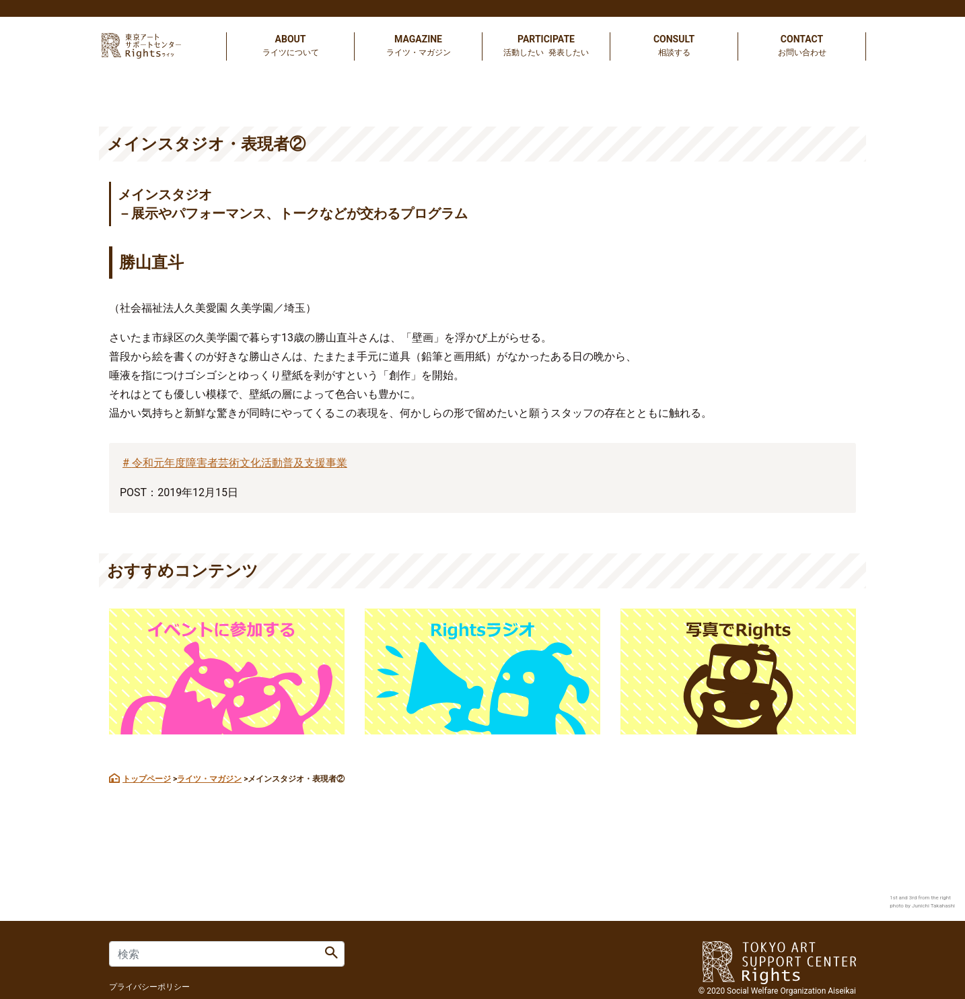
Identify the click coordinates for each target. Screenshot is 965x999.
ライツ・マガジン (209, 779)
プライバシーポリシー (149, 987)
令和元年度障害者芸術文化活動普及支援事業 (239, 462)
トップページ (146, 779)
